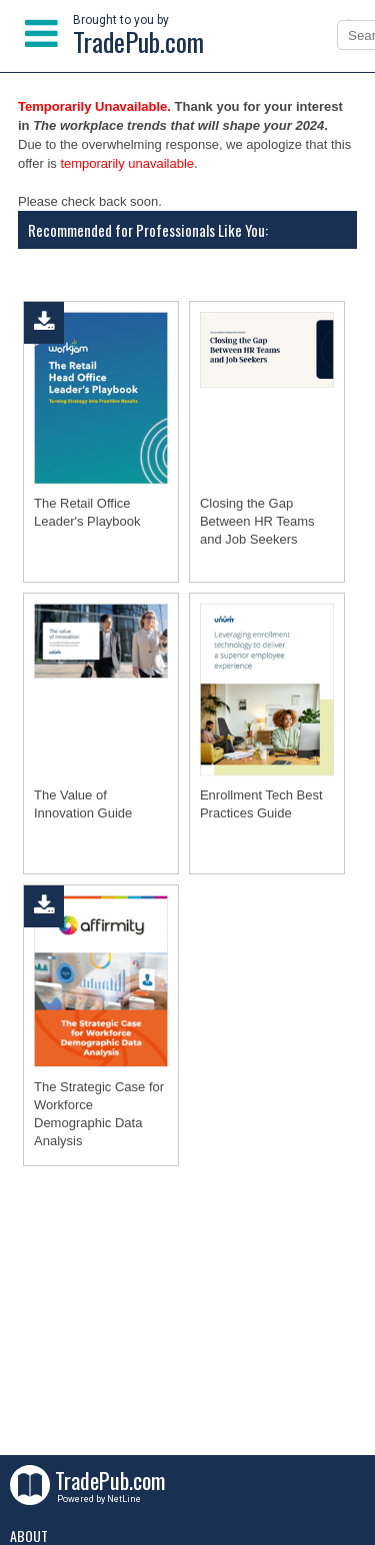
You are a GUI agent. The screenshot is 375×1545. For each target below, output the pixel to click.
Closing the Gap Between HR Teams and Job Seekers (257, 521)
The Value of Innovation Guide (83, 803)
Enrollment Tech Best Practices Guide (261, 803)
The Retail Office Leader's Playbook (87, 512)
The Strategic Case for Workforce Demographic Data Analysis (99, 1113)
